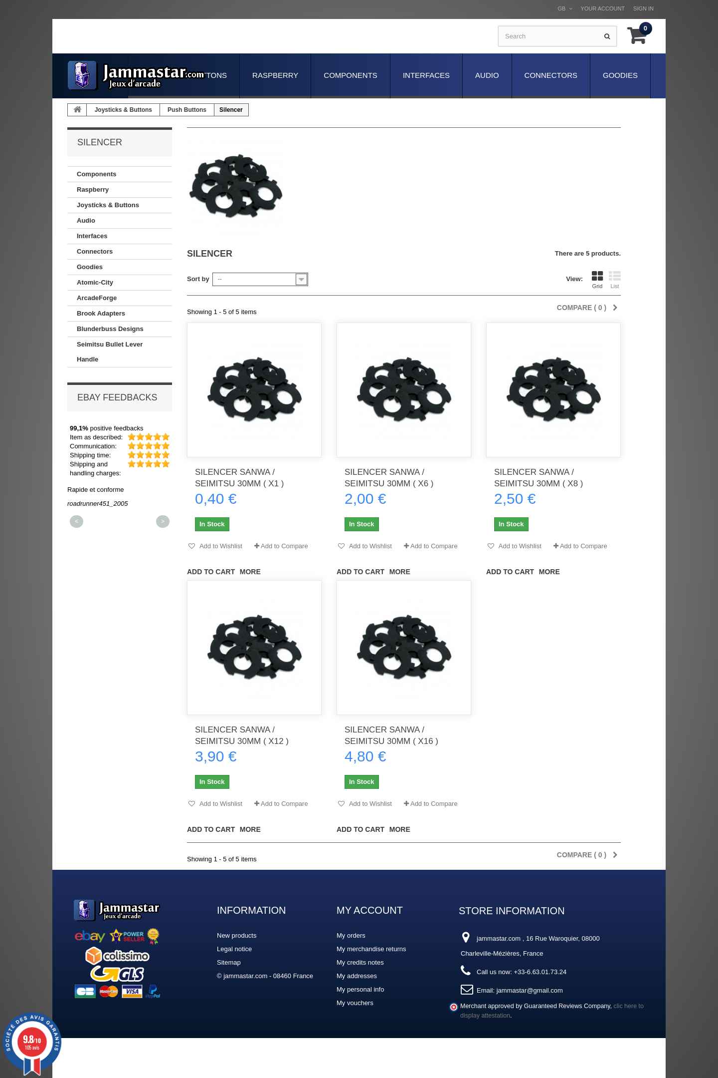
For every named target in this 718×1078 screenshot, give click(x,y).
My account (370, 910)
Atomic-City (95, 282)
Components (350, 75)
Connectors (551, 75)
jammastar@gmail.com (530, 990)
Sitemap (229, 962)
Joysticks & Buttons (123, 109)
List (615, 280)
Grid (597, 280)
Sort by (198, 279)
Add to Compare (284, 546)
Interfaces (426, 75)
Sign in (643, 8)
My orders (351, 935)
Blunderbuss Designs (110, 329)
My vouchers (355, 1003)
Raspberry (275, 75)
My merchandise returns (371, 949)
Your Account (602, 8)
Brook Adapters (101, 313)
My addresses (357, 976)
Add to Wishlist (220, 546)
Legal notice (234, 949)
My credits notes (360, 962)
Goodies (620, 75)
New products (236, 935)
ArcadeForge (97, 298)
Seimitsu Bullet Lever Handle (110, 352)
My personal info (360, 989)
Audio (487, 75)
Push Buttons (187, 109)
